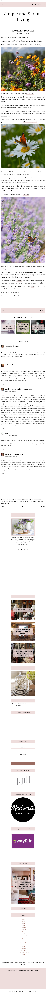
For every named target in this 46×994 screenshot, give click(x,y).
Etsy (32, 286)
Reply (2, 359)
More (43, 506)
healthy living (24, 932)
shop (23, 946)
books (24, 923)
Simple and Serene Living (20, 991)
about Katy (30, 93)
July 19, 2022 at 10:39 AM (11, 367)
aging (23, 919)
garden (24, 930)
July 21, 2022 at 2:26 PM (11, 435)
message (23, 757)
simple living (23, 950)
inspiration (24, 938)
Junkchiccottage (10, 365)
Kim (6, 434)
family (23, 925)
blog (23, 921)
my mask (26, 194)
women (24, 954)
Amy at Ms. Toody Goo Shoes (14, 454)
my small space (23, 942)
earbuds (19, 281)
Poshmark (18, 705)
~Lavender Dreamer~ (12, 346)
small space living (24, 952)
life (3, 310)
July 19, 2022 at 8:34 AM (11, 348)
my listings (21, 703)
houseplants (23, 936)
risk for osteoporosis (30, 122)
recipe (24, 944)
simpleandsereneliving (29, 970)
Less (2, 506)
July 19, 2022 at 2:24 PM (11, 391)
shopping (23, 948)
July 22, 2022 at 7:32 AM (11, 456)
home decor (23, 934)
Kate (36, 991)
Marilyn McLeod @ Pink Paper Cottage (18, 389)
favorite (24, 927)
